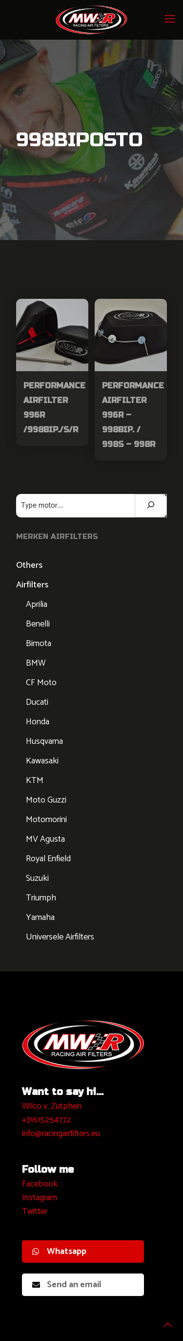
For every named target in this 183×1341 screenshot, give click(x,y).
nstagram (40, 1197)
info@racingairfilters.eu (61, 1133)
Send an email (67, 1284)
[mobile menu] (170, 19)
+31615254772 (46, 1120)
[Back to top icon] (163, 1321)
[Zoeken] (151, 505)
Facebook (40, 1184)
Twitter (34, 1211)
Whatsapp (59, 1251)
